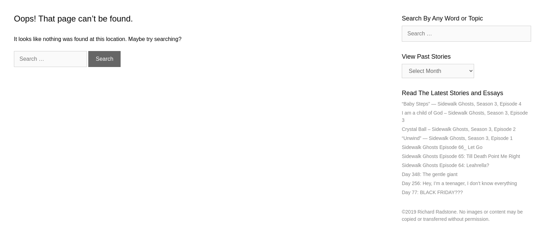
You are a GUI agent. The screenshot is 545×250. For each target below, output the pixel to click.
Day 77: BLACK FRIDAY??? (432, 192)
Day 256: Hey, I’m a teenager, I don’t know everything (459, 183)
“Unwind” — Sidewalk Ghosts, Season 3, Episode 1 (457, 138)
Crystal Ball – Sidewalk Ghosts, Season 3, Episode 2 (459, 129)
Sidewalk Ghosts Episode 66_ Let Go (442, 147)
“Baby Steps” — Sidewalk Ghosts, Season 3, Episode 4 (461, 104)
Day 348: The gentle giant (429, 174)
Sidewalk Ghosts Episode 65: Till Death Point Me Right (461, 156)
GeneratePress (331, 240)
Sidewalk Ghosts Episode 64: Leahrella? (445, 165)
